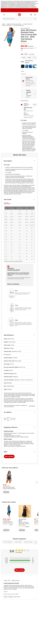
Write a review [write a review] (19, 570)
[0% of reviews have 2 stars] (19, 561)
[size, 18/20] (29, 57)
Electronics (24, 3)
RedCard (25, 7)
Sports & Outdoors (16, 3)
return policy (11, 446)
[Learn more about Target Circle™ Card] (29, 110)
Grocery (16, 2)
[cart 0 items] (35, 14)
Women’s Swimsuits (7, 25)
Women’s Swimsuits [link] (28, 542)
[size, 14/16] (23, 57)
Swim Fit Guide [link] (18, 542)
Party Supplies (17, 4)
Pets (29, 4)
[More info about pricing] (35, 47)
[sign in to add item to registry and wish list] (34, 104)
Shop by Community (7, 5)
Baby (28, 2)
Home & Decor (32, 1)
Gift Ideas (22, 4)
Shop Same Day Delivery (15, 7)
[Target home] (19, 14)
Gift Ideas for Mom (12, 1)
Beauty (30, 2)
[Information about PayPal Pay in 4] (29, 115)
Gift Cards (26, 4)
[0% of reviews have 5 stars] (19, 557)
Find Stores (34, 7)
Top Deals (23, 6)
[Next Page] (35, 57)
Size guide (31, 54)
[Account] (31, 14)
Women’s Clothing (27, 24)
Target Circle (29, 7)
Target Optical (14, 5)
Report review (17, 596)
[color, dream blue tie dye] (26, 66)
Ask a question (9, 456)
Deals (18, 5)
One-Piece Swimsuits (18, 25)
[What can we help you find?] (19, 18)
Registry (21, 7)
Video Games (29, 3)
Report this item (24, 100)
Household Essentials (22, 2)
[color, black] (22, 66)
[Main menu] (4, 14)
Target (3, 24)
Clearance (22, 5)
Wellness (7, 3)
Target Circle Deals (29, 6)
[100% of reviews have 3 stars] (19, 560)
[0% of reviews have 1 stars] (19, 562)
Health (4, 3)
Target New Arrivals (5, 1)
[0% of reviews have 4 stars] (19, 559)
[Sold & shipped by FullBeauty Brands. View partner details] (29, 94)
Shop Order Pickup (6, 7)
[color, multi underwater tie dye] (30, 66)
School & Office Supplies (9, 4)
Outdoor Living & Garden (9, 2)
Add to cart (23, 74)
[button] (23, 519)
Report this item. (32, 406)
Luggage (11, 3)
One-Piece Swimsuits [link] (7, 542)
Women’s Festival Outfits (16, 6)
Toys (21, 3)
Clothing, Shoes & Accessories (22, 1)
